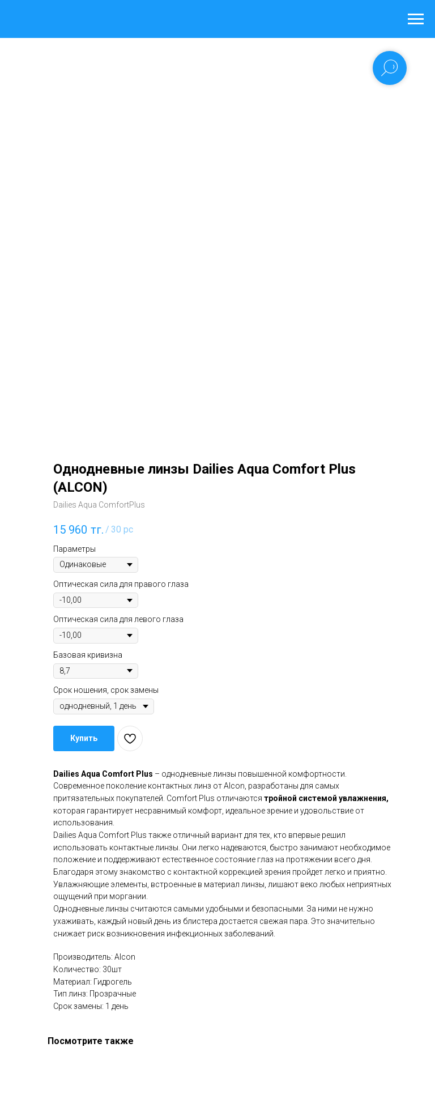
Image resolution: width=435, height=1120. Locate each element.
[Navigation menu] (416, 19)
